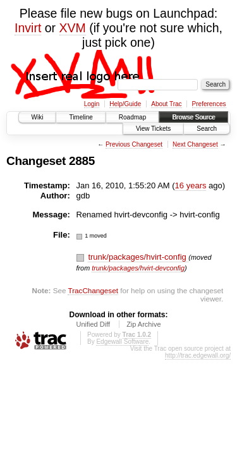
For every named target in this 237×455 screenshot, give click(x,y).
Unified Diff (93, 324)
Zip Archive (143, 324)
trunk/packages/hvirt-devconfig (138, 268)
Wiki (38, 117)
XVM (72, 28)
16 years (191, 185)
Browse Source (193, 117)
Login (91, 103)
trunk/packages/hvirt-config (138, 257)
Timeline (80, 117)
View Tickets (153, 128)
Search (207, 128)
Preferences (209, 103)
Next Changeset (195, 144)
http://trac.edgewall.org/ (198, 355)
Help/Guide (125, 103)
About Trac (166, 103)
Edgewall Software (122, 341)
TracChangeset (93, 290)
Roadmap (132, 117)
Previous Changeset (134, 144)
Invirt (28, 28)
